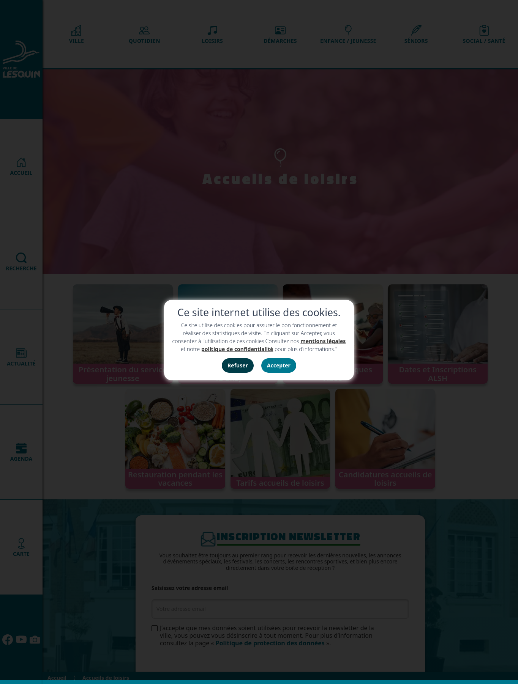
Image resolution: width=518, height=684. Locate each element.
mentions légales (323, 341)
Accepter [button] (279, 365)
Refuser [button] (237, 365)
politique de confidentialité (237, 349)
